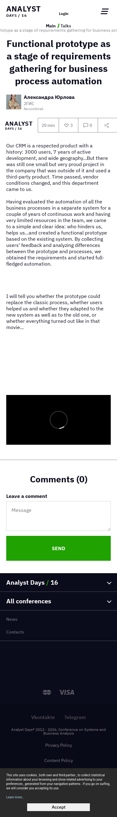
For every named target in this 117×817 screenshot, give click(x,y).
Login (63, 14)
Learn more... (15, 797)
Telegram (75, 717)
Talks (66, 26)
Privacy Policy (58, 745)
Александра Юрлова (49, 97)
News (11, 619)
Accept (59, 807)
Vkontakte (43, 717)
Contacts (15, 632)
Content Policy (58, 760)
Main (51, 26)
